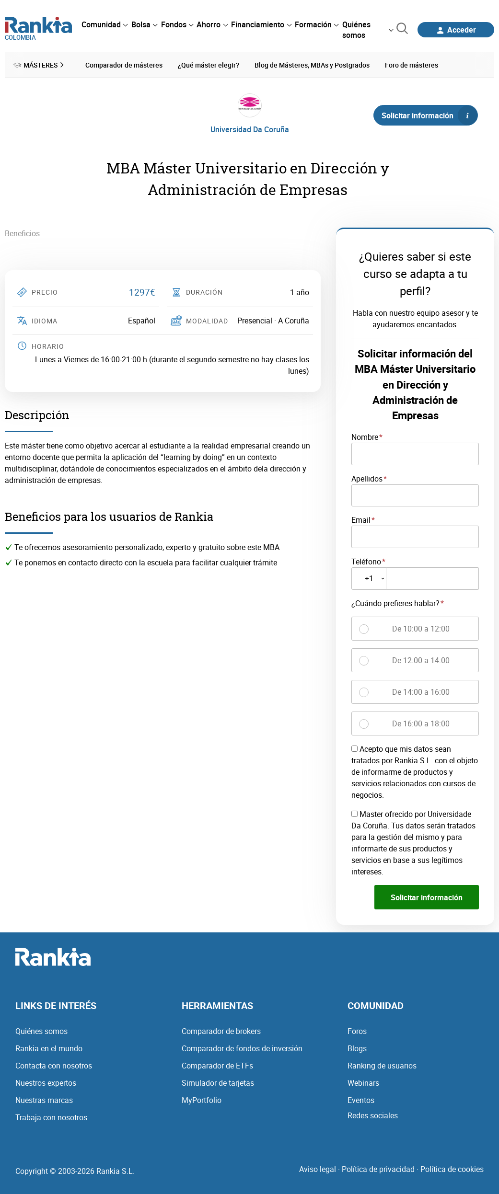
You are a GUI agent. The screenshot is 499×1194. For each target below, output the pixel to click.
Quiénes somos (41, 1031)
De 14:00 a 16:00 (421, 692)
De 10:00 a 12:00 (421, 628)
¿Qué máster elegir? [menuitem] (208, 64)
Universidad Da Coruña (249, 129)
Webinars (363, 1083)
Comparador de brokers (221, 1031)
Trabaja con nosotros (51, 1117)
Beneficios (22, 233)
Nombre (364, 437)
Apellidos (367, 478)
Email (361, 520)
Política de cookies (452, 1169)
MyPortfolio (201, 1100)
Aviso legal (317, 1169)
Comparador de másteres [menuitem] (123, 64)
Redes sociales (373, 1115)
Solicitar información (429, 115)
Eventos (361, 1100)
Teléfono (366, 561)
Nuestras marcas (44, 1100)
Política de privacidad (378, 1169)
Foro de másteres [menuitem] (411, 64)
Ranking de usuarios (382, 1065)
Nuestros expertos (45, 1083)
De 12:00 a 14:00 (421, 660)
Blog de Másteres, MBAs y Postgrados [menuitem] (312, 64)
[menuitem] (104, 24)
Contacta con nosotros (53, 1065)
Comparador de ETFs (217, 1065)
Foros (357, 1031)
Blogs (357, 1048)
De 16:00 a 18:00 (421, 723)
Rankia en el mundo (48, 1048)
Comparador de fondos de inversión (242, 1048)
